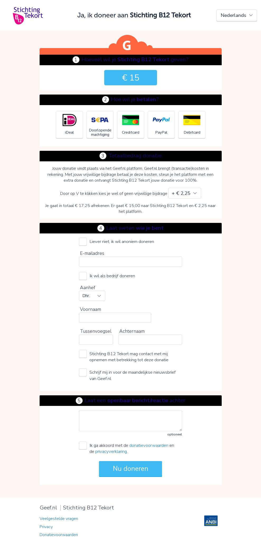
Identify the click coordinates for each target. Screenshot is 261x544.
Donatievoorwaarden (59, 535)
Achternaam (132, 331)
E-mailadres (92, 253)
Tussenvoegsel (95, 331)
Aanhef (87, 287)
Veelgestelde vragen (59, 519)
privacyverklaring (111, 451)
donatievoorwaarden (148, 445)
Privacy (46, 527)
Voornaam (90, 309)
